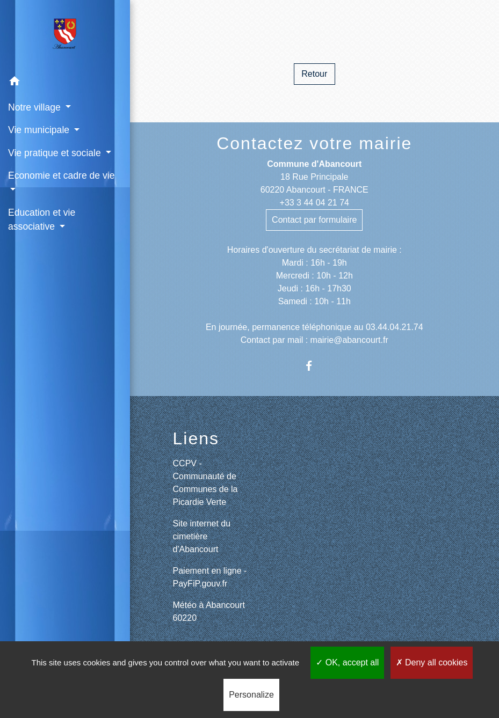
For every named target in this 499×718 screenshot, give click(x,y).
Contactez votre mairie (314, 143)
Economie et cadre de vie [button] (61, 175)
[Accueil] (64, 35)
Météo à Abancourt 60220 (209, 611)
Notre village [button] (35, 107)
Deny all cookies (432, 662)
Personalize (251, 694)
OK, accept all (347, 662)
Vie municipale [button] (40, 129)
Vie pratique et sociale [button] (56, 153)
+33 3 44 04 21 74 (314, 202)
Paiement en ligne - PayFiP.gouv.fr (210, 577)
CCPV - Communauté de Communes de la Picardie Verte (205, 483)
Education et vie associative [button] (41, 219)
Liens (196, 438)
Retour (314, 73)
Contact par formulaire (314, 219)
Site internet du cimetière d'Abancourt (202, 536)
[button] (65, 83)
